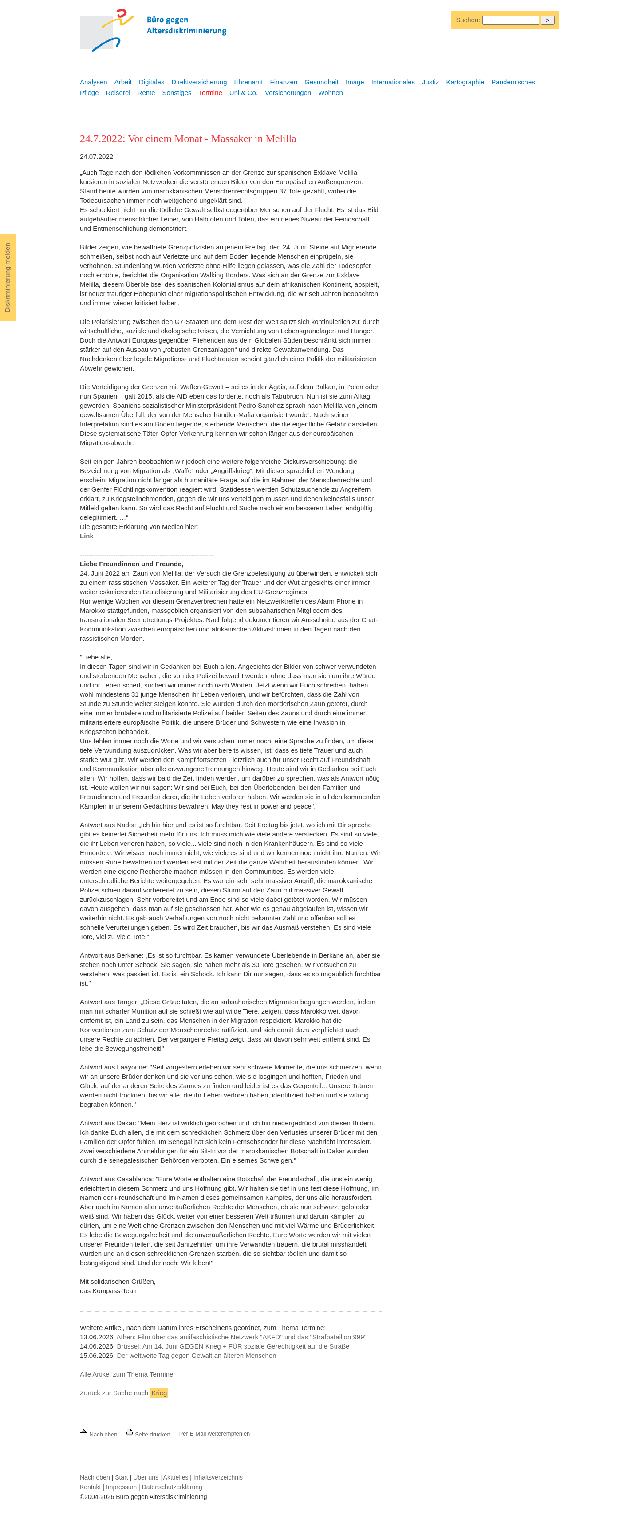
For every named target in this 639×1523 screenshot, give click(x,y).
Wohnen (330, 92)
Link (87, 536)
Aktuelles (176, 1477)
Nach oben (99, 1434)
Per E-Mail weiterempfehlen (214, 1433)
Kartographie (465, 82)
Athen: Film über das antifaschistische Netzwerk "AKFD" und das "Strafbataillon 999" (242, 1337)
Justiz (430, 82)
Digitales (152, 82)
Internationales (393, 82)
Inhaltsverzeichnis (218, 1477)
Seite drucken (148, 1434)
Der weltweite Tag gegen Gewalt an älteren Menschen (196, 1355)
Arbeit (123, 82)
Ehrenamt (248, 82)
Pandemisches (513, 82)
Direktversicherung (199, 82)
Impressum (121, 1487)
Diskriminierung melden (7, 277)
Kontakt (90, 1487)
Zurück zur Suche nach (124, 1393)
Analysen (93, 82)
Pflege (89, 92)
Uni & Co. (243, 92)
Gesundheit (321, 82)
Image (355, 82)
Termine (210, 92)
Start (121, 1477)
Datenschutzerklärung (172, 1487)
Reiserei (118, 92)
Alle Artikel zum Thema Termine (126, 1374)
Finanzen (284, 82)
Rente (146, 92)
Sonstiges (177, 92)
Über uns (145, 1477)
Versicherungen (288, 92)
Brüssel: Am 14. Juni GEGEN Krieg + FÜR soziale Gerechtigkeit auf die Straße (233, 1346)
